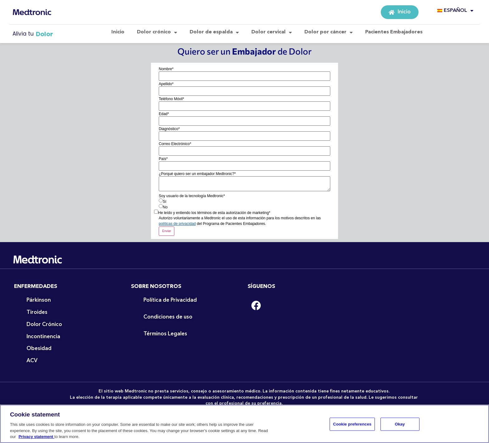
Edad (164, 114)
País (163, 159)
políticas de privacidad (177, 223)
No (165, 207)
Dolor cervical (271, 32)
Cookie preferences (352, 426)
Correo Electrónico (175, 144)
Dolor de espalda (214, 32)
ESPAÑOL (455, 10)
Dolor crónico (157, 32)
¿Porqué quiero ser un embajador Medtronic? (197, 174)
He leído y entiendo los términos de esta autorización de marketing (214, 213)
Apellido (166, 84)
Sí (164, 201)
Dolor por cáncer (328, 32)
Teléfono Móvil (171, 99)
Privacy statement (36, 439)
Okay (400, 426)
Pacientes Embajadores (394, 32)
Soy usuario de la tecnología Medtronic (192, 196)
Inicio (117, 32)
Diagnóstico (169, 129)
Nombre (166, 69)
